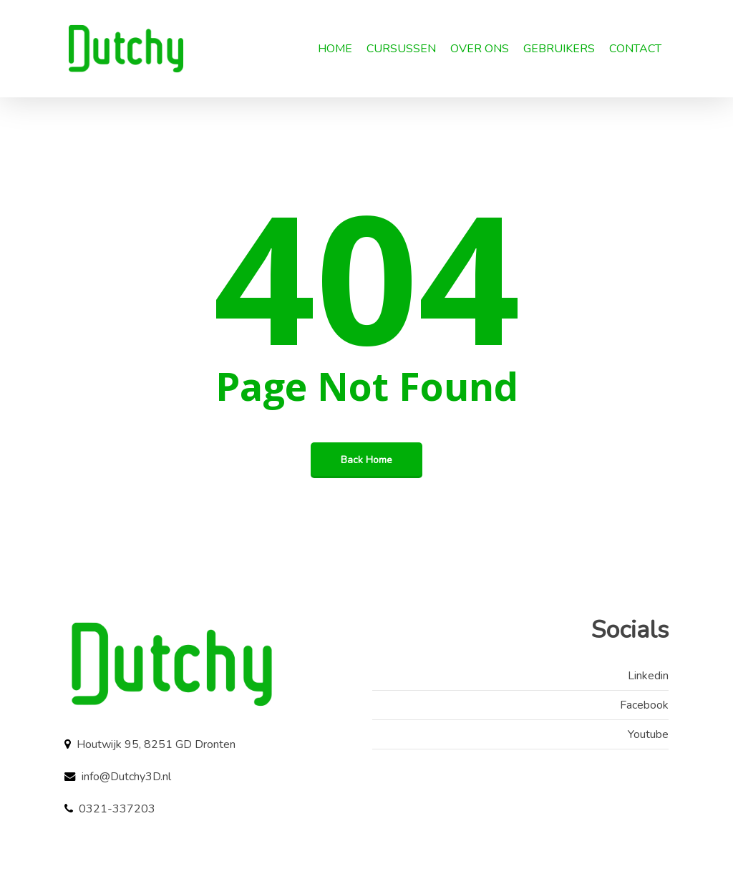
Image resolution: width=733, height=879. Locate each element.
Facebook (644, 705)
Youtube (648, 734)
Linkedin (648, 676)
